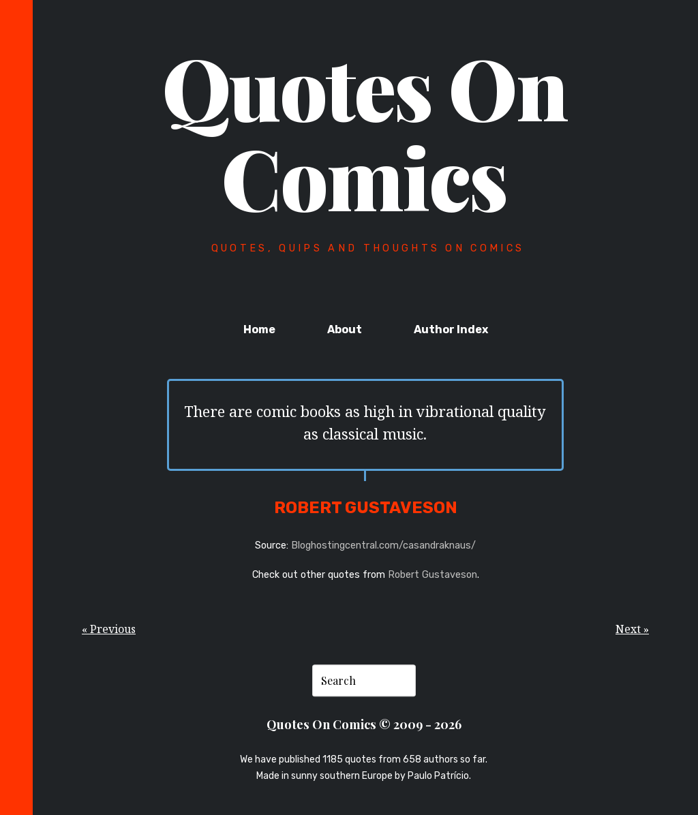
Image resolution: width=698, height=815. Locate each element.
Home (259, 329)
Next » (632, 628)
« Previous (109, 628)
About (344, 329)
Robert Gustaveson (432, 575)
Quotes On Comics (364, 131)
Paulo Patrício (438, 776)
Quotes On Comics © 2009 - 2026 (364, 724)
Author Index (451, 329)
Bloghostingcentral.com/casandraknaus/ (383, 545)
